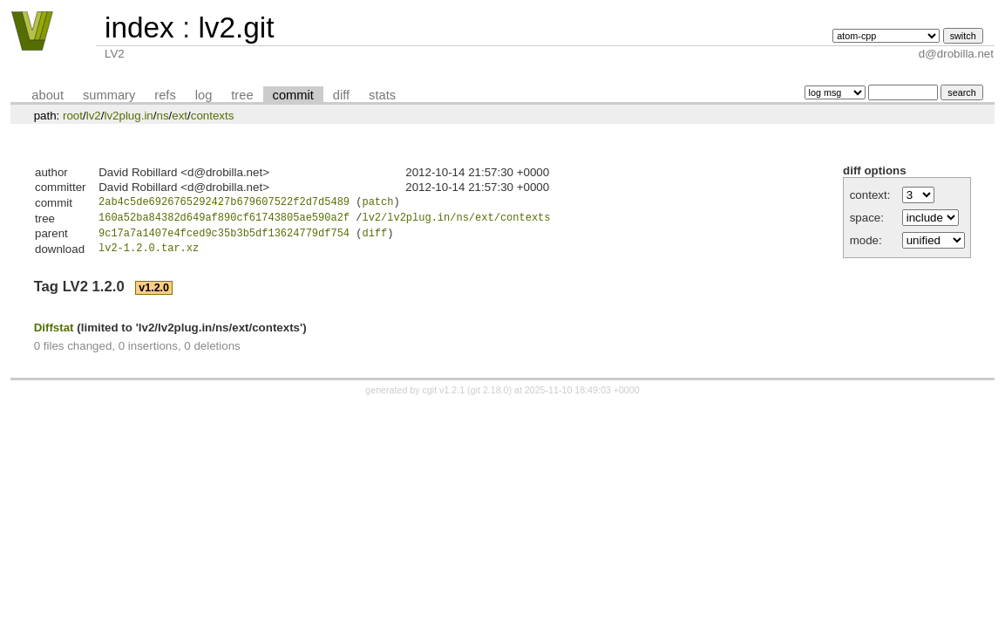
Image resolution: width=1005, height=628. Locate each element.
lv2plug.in (128, 115)
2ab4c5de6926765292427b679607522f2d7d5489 (224, 203)
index (139, 27)
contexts (212, 115)
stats (382, 95)
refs (164, 95)
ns (162, 115)
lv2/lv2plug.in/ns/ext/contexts (456, 220)
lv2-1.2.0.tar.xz (148, 254)
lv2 (93, 115)
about (47, 95)
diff (341, 95)
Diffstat (54, 332)
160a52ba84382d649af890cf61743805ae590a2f (224, 220)
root (73, 115)
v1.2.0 (154, 294)
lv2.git (236, 27)
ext (179, 115)
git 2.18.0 (490, 396)
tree (242, 95)
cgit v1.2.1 (444, 396)
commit (293, 95)
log (204, 95)
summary (109, 95)
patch (377, 203)
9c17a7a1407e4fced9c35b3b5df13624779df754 (224, 237)
